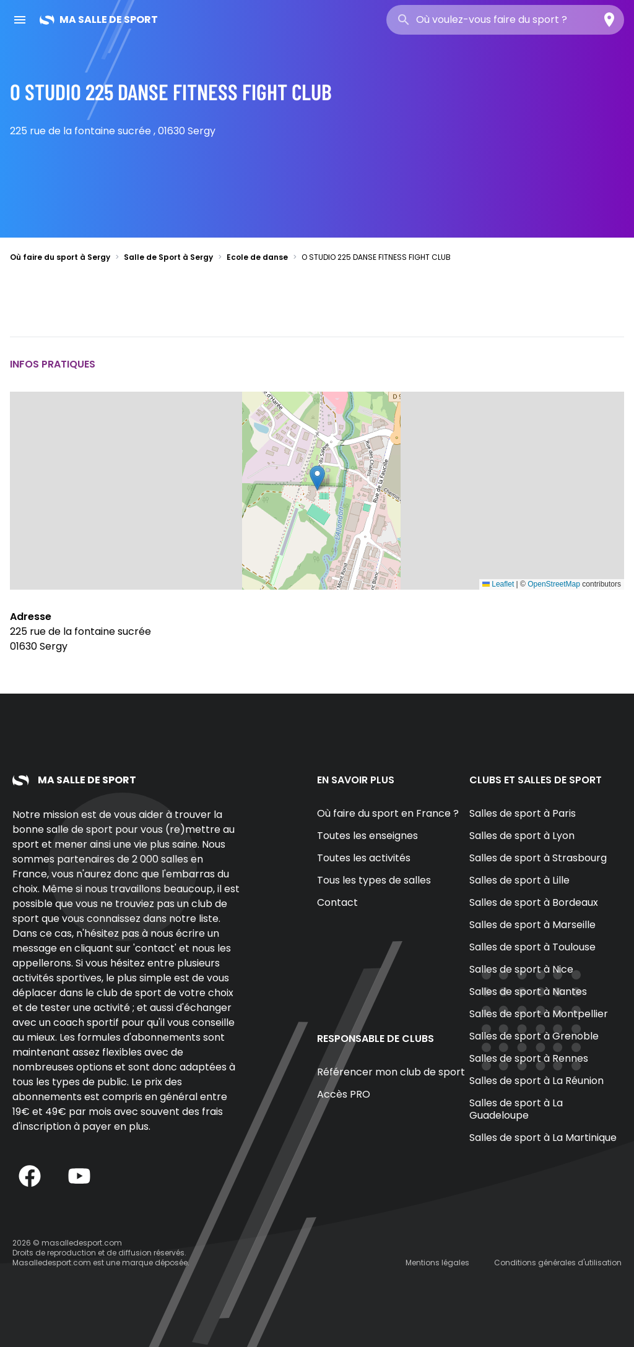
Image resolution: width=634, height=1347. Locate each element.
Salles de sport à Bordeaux (533, 902)
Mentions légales (437, 1262)
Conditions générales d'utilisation (558, 1262)
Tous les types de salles (374, 880)
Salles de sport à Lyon (522, 835)
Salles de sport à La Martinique (543, 1137)
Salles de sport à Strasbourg (538, 858)
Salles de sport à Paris (522, 813)
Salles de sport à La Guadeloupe (516, 1109)
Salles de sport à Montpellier (538, 1014)
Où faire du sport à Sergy (60, 257)
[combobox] (505, 19)
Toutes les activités (363, 858)
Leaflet (498, 584)
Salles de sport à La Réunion (536, 1081)
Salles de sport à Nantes (528, 991)
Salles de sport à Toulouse (532, 947)
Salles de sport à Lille (519, 880)
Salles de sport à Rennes (528, 1058)
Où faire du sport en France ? (388, 813)
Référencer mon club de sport (391, 1072)
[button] (317, 478)
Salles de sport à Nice (521, 969)
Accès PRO (343, 1094)
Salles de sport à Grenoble (534, 1036)
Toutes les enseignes (367, 835)
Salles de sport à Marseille (532, 925)
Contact (337, 902)
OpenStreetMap (554, 584)
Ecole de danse (257, 257)
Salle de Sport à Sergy (168, 257)
